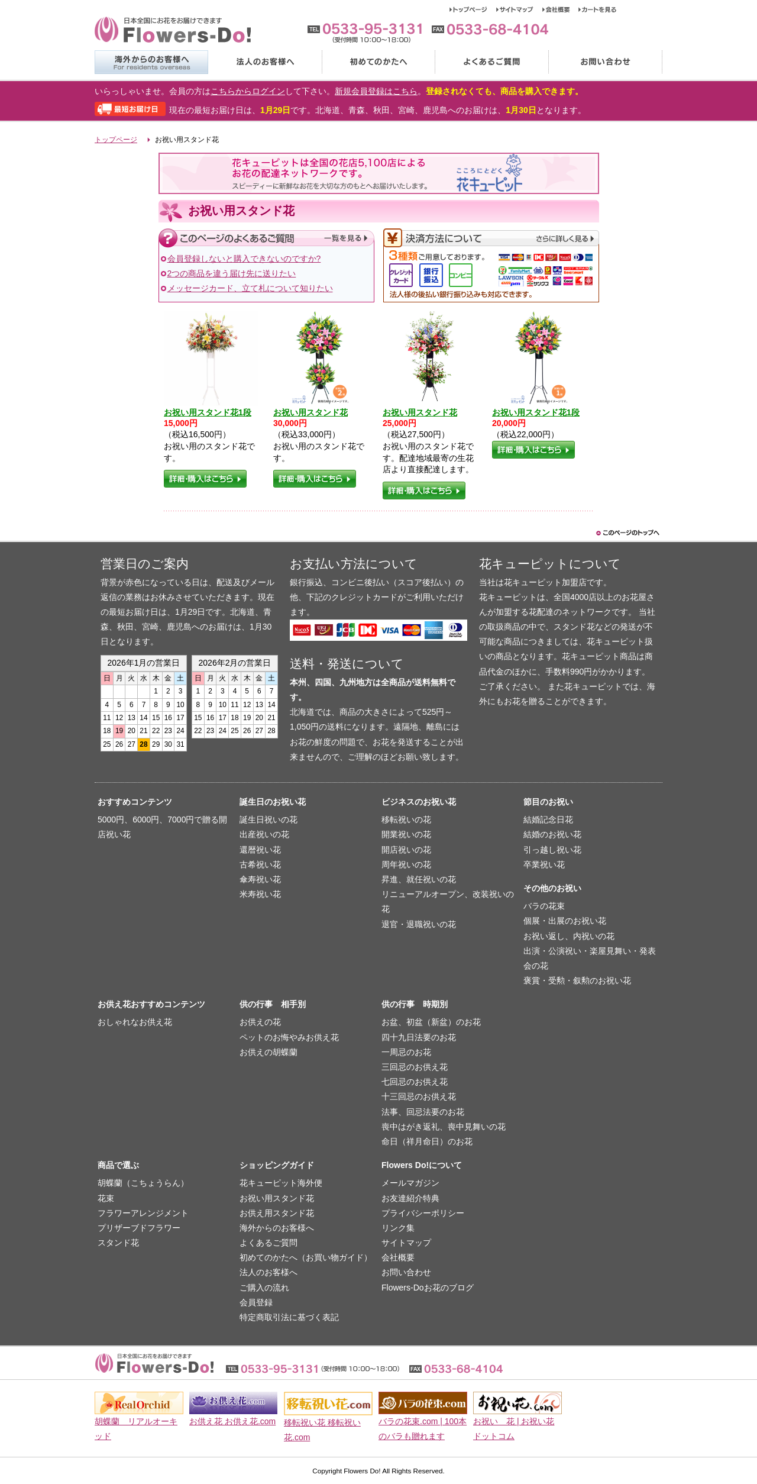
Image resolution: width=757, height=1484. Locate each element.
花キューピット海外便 (281, 1183)
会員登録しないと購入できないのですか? (244, 258)
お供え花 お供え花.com (232, 1421)
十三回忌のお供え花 (418, 1096)
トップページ (472, 9)
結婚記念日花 (548, 819)
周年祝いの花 (406, 864)
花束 (106, 1198)
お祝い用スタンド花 (310, 412)
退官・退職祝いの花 (418, 924)
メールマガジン (410, 1183)
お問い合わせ (605, 62)
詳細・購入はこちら (205, 479)
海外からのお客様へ (151, 62)
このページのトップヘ (626, 533)
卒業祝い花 (544, 864)
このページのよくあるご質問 (266, 238)
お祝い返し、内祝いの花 (568, 936)
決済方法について (491, 238)
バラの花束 (544, 906)
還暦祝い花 (260, 849)
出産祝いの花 (264, 834)
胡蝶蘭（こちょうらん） (143, 1183)
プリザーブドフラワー (139, 1228)
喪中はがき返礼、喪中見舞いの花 (443, 1126)
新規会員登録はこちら (376, 91)
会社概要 (560, 9)
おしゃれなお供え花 (135, 1022)
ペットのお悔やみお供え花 (289, 1037)
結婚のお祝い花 (552, 834)
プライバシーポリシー (422, 1213)
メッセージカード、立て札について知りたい (250, 288)
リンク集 (398, 1228)
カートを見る (597, 9)
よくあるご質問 (491, 62)
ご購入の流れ (264, 1287)
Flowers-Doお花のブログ (427, 1287)
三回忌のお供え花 (414, 1067)
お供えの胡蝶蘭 (268, 1052)
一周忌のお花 (406, 1052)
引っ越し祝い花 (552, 849)
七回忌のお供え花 (414, 1081)
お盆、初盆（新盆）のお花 (431, 1022)
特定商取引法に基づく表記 (289, 1317)
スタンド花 (118, 1242)
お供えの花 (260, 1022)
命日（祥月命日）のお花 (427, 1141)
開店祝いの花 (406, 849)
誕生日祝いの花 (268, 819)
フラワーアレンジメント (143, 1213)
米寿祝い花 (260, 894)
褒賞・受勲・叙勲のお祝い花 (577, 980)
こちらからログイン (248, 91)
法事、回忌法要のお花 (422, 1112)
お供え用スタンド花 (277, 1213)
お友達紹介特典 (410, 1198)
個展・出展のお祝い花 (564, 920)
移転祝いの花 (406, 819)
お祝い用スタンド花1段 (207, 412)
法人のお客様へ (264, 62)
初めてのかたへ (378, 62)
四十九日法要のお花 (418, 1037)
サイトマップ (519, 9)
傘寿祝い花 (260, 879)
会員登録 (256, 1302)
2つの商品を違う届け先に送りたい (231, 273)
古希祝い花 (260, 864)
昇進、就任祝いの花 (418, 879)
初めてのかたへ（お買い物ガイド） (306, 1257)
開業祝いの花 (406, 834)
